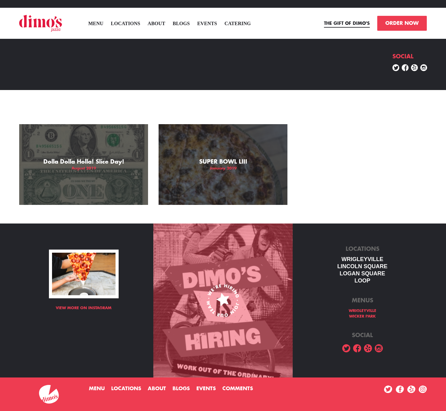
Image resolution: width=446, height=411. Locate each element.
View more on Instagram (84, 308)
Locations (125, 23)
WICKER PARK (362, 316)
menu (95, 23)
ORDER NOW (402, 23)
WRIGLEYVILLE (362, 259)
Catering (238, 23)
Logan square (362, 273)
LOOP (362, 281)
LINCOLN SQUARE (362, 266)
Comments (237, 388)
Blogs (181, 23)
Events (207, 23)
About (156, 23)
